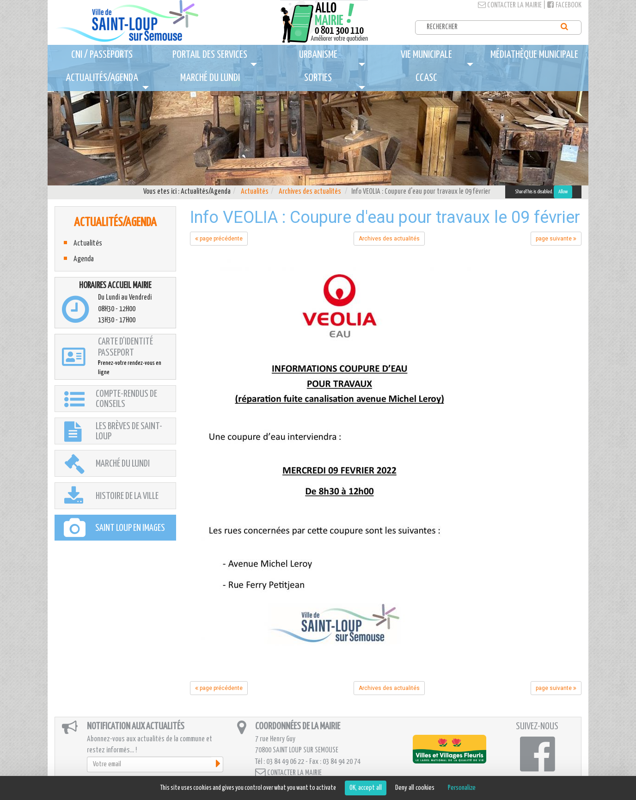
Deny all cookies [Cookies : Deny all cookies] (414, 787)
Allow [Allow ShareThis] (563, 191)
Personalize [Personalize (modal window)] (462, 787)
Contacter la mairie (510, 5)
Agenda (83, 259)
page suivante (556, 238)
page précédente (219, 238)
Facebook (564, 5)
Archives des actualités (310, 191)
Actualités (255, 191)
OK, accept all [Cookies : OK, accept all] (365, 787)
